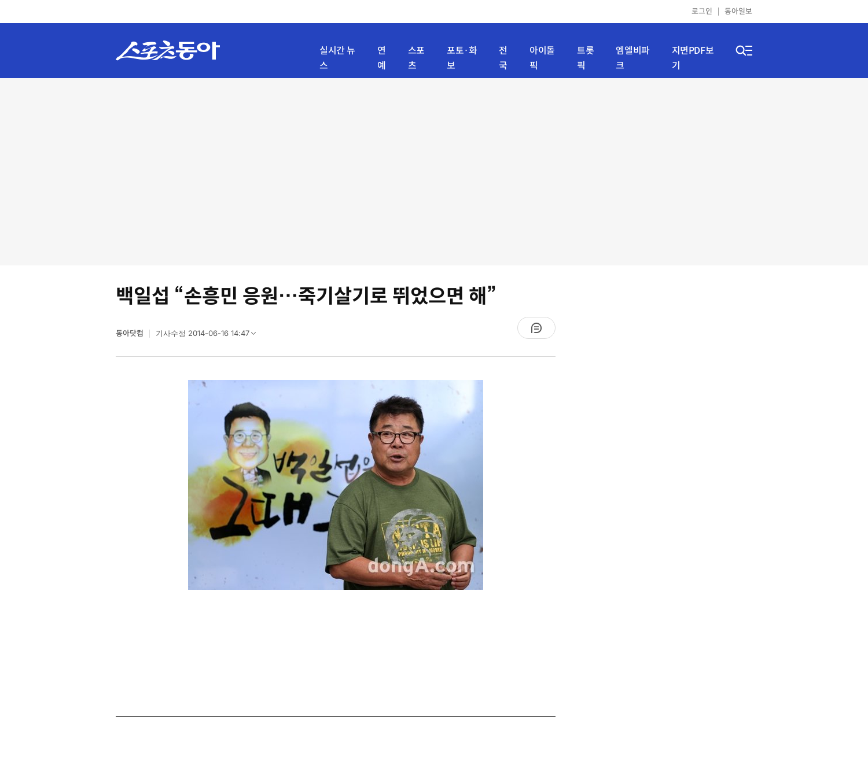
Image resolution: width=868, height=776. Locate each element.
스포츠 (416, 58)
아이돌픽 (542, 58)
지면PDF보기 (693, 58)
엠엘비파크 (632, 58)
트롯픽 (585, 58)
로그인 (702, 11)
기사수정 (209, 336)
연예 (381, 58)
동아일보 (738, 11)
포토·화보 (462, 58)
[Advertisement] (434, 171)
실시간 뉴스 (337, 58)
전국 (503, 58)
